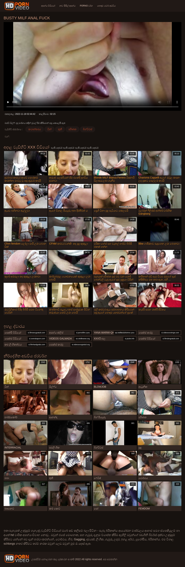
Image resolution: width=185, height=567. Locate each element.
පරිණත (72, 129)
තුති (60, 129)
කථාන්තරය (34, 129)
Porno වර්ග (86, 6)
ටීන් (49, 129)
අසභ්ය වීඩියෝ (48, 6)
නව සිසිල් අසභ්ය (67, 6)
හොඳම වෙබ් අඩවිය (106, 6)
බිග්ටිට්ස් (87, 129)
